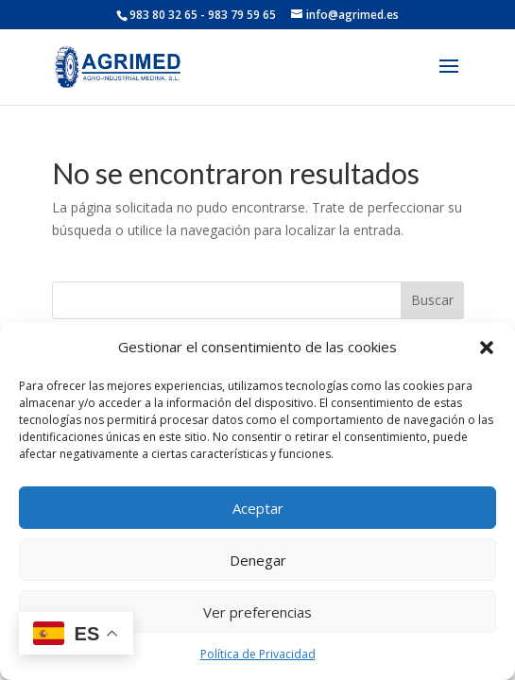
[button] (486, 347)
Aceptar (257, 508)
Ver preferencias (257, 612)
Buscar (432, 300)
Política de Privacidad (258, 654)
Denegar (258, 560)
